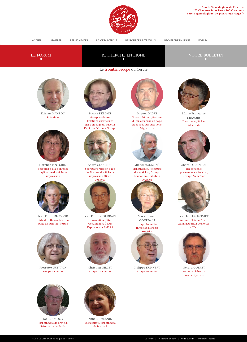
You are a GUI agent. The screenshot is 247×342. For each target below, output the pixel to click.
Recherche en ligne (177, 40)
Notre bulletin (187, 338)
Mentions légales (206, 338)
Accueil (37, 40)
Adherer (56, 40)
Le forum (149, 338)
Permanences (79, 40)
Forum (202, 40)
